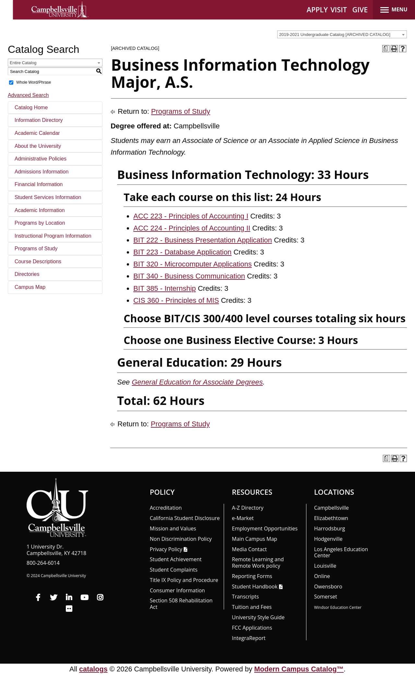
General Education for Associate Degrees (197, 382)
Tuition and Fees (252, 606)
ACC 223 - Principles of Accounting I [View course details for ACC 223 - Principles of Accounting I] (190, 216)
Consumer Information (177, 590)
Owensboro (328, 586)
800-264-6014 (43, 562)
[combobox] (342, 34)
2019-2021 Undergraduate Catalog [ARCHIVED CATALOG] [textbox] (334, 34)
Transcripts (245, 596)
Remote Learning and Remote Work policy (258, 562)
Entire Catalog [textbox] (23, 62)
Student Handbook (254, 586)
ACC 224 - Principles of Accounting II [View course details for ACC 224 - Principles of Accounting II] (191, 228)
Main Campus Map (254, 538)
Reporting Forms (252, 576)
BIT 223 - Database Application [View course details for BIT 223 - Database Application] (182, 252)
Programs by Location (40, 223)
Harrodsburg (329, 528)
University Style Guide (258, 617)
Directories (27, 274)
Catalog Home (31, 107)
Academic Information (40, 210)
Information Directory (39, 120)
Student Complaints (173, 569)
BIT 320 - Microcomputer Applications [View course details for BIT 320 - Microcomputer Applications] (192, 264)
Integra (249, 638)
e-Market (243, 518)
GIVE (360, 9)
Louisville (325, 565)
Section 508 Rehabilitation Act (181, 603)
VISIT (338, 9)
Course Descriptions (38, 261)
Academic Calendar (37, 133)
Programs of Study (36, 248)
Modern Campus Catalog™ (299, 669)
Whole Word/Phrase (33, 82)
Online (322, 576)
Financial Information (39, 184)
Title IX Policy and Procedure (184, 580)
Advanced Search (28, 95)
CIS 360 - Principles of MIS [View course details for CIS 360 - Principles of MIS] (176, 300)
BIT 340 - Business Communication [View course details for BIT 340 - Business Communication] (189, 276)
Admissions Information (41, 171)
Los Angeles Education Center (341, 552)
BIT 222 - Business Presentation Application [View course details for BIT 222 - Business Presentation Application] (202, 240)
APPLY (317, 9)
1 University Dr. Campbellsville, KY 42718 (56, 550)
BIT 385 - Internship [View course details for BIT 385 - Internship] (164, 288)
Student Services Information (48, 197)
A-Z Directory (247, 507)
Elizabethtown (331, 518)
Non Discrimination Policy (181, 538)
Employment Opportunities (265, 528)
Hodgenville (328, 538)
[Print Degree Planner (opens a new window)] (385, 48)
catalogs (93, 669)
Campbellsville (331, 507)
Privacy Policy (166, 549)
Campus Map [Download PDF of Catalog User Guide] (30, 287)
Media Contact (249, 549)
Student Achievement (176, 559)
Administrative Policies (40, 158)
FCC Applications (252, 627)
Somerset (325, 596)
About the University (38, 146)
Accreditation (166, 507)
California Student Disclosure (185, 518)
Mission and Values (173, 528)
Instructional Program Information (53, 236)
